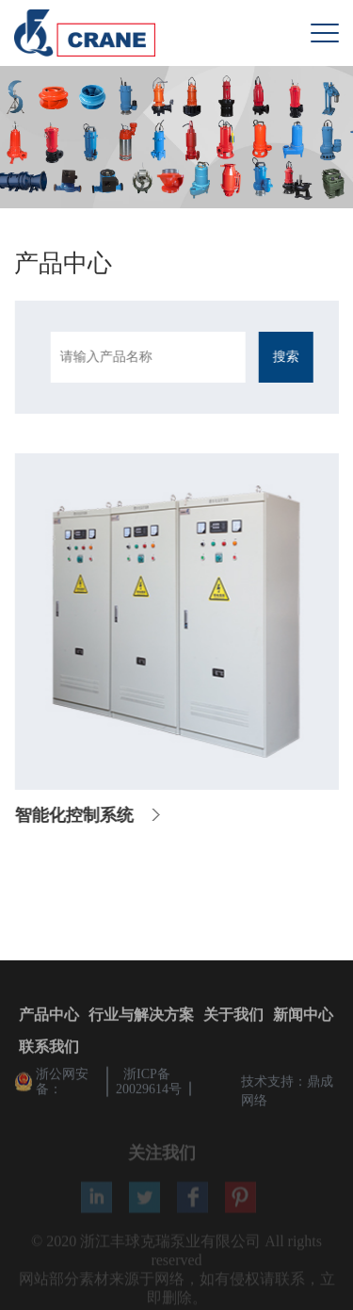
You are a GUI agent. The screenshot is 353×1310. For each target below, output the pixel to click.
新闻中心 (303, 1016)
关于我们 (233, 1016)
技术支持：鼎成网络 (287, 1092)
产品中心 (49, 1016)
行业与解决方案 (141, 1016)
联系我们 (49, 1048)
